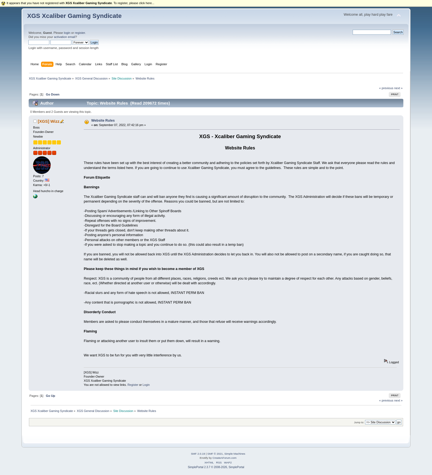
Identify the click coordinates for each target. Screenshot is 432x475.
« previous (386, 88)
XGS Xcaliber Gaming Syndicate (74, 15)
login (67, 32)
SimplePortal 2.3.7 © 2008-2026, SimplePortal (216, 467)
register (80, 32)
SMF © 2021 (215, 453)
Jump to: (359, 422)
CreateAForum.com (224, 457)
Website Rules (103, 120)
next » (398, 88)
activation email (64, 37)
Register (133, 384)
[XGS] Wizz (49, 121)
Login (146, 384)
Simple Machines (234, 453)
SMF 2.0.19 (198, 453)
